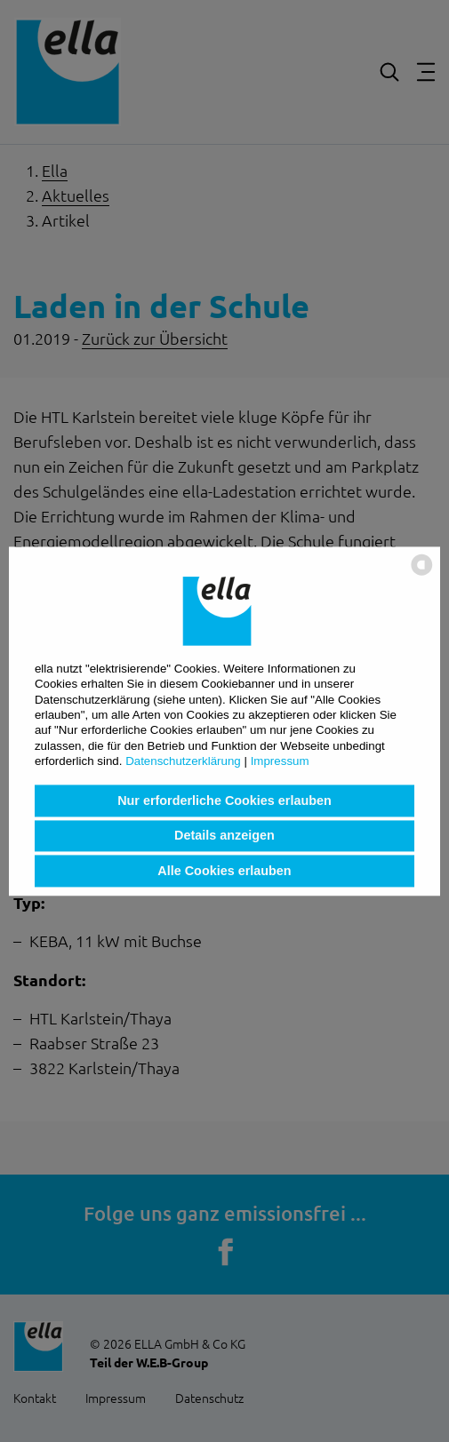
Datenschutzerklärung (183, 761)
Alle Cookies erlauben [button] (224, 871)
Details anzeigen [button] (224, 836)
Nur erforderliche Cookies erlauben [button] (224, 800)
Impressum (280, 761)
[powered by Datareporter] (422, 573)
